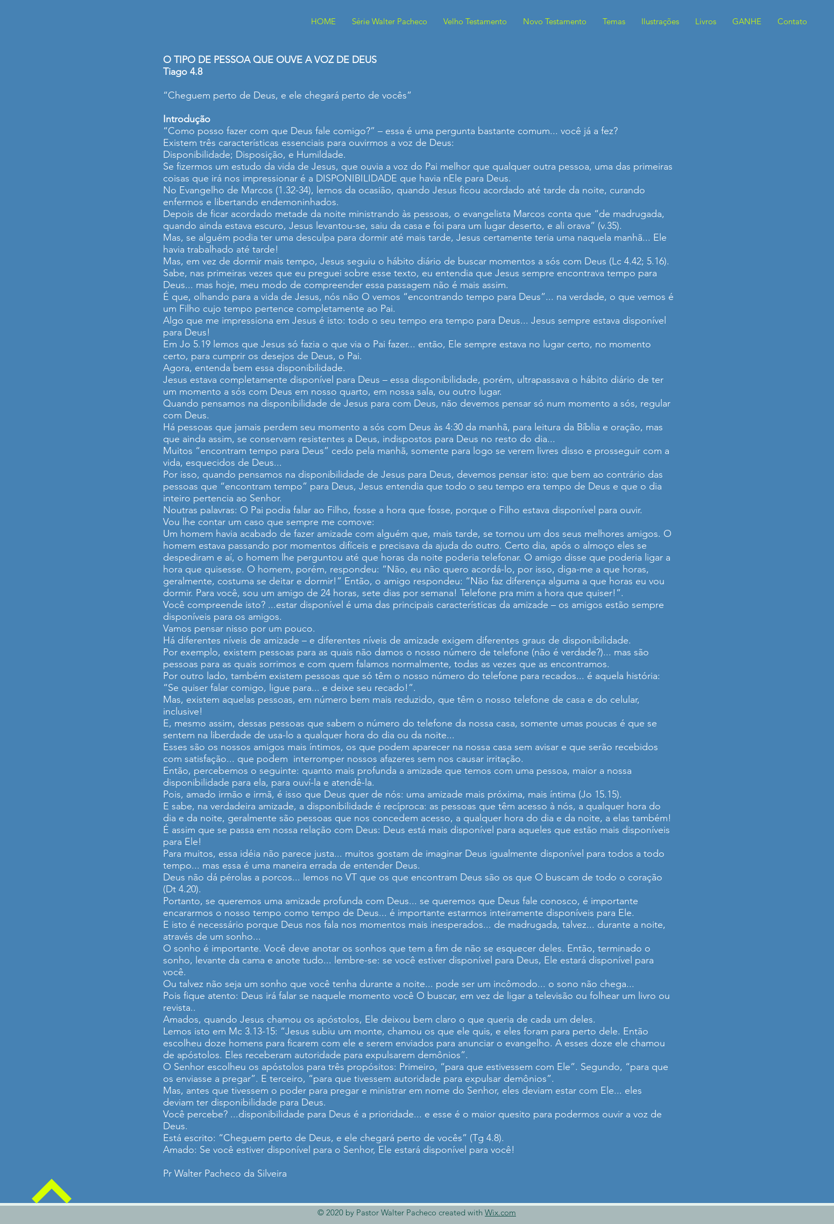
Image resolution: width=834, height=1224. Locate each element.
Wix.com (500, 1212)
